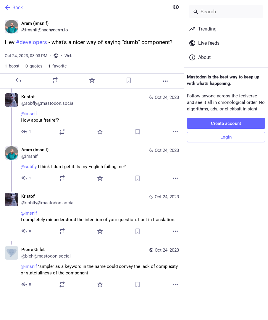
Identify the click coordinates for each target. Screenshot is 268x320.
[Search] (226, 11)
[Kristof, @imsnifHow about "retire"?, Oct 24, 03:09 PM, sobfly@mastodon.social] (92, 115)
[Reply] (18, 80)
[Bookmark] (128, 80)
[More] (165, 81)
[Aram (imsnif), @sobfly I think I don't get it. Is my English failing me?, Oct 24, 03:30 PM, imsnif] (92, 164)
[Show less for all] (176, 7)
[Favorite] (92, 80)
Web (68, 55)
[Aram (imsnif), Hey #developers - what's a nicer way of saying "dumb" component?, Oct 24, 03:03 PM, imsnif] (92, 52)
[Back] (84, 7)
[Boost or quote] (55, 80)
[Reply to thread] (26, 131)
